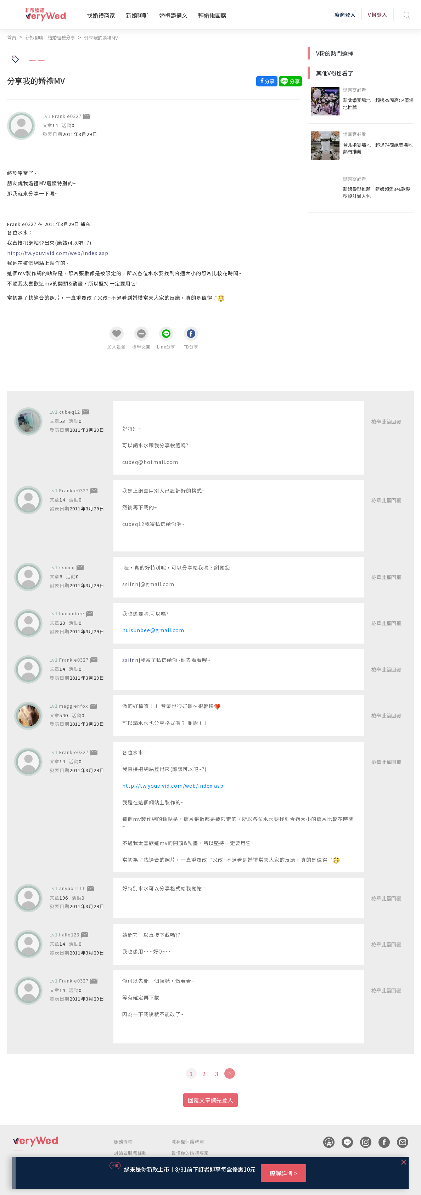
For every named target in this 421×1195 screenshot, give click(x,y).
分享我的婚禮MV (101, 37)
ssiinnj (67, 567)
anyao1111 (72, 888)
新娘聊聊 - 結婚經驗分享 (50, 37)
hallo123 (69, 934)
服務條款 (123, 1141)
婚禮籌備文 (173, 15)
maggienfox (73, 705)
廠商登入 (345, 14)
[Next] (229, 1073)
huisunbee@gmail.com (153, 630)
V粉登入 (377, 14)
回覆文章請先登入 (210, 1100)
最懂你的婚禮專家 (190, 1153)
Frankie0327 (67, 116)
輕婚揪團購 (212, 15)
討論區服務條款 (130, 1153)
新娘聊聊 (137, 15)
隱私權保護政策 (188, 1141)
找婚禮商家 (101, 15)
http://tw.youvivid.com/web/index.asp (173, 785)
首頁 (11, 37)
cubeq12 (69, 411)
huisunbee (71, 613)
